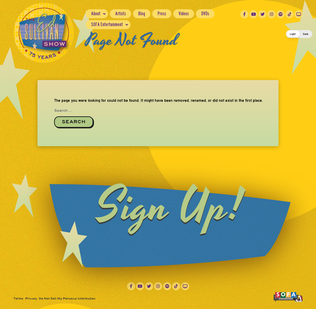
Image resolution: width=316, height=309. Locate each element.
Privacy (31, 298)
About (95, 13)
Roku (298, 14)
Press (162, 13)
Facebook (244, 14)
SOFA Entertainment (107, 24)
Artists (120, 13)
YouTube (253, 14)
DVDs (205, 13)
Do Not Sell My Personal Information (67, 298)
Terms (18, 298)
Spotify (280, 14)
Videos (184, 13)
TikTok (289, 14)
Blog (141, 13)
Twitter (262, 14)
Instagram (271, 14)
